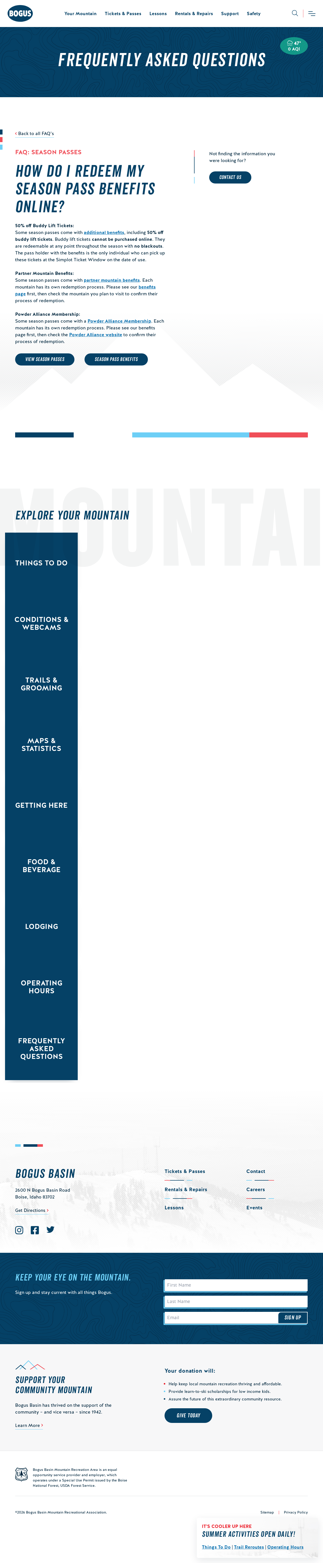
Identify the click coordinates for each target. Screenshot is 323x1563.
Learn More (27, 1432)
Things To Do (216, 1547)
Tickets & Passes (123, 13)
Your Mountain (80, 13)
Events (254, 1207)
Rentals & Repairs (194, 13)
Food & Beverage (41, 865)
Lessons (158, 13)
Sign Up (292, 1323)
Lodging (41, 926)
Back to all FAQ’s (36, 133)
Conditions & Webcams (41, 623)
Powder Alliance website (95, 334)
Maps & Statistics (41, 744)
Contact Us (230, 177)
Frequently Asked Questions (41, 1048)
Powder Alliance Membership (119, 321)
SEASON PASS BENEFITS (116, 359)
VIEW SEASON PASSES (44, 359)
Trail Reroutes (249, 1547)
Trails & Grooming (41, 683)
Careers (255, 1189)
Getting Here (41, 805)
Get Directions (30, 1210)
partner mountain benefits (112, 280)
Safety (254, 13)
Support (230, 13)
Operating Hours (285, 1547)
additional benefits (104, 232)
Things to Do (41, 562)
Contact (255, 1171)
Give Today (188, 1422)
